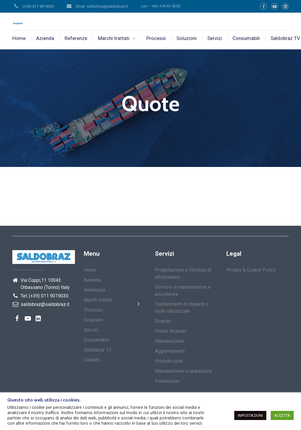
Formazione (167, 381)
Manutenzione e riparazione (183, 371)
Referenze (76, 38)
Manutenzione (169, 341)
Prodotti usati (169, 361)
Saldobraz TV (97, 350)
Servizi (214, 38)
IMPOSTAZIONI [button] (250, 415)
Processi (156, 38)
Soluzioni (186, 38)
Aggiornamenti (170, 351)
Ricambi (163, 321)
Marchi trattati (113, 38)
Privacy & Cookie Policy (250, 270)
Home (19, 38)
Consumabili (246, 38)
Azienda (45, 38)
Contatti (92, 360)
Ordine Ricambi (170, 331)
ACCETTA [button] (282, 415)
